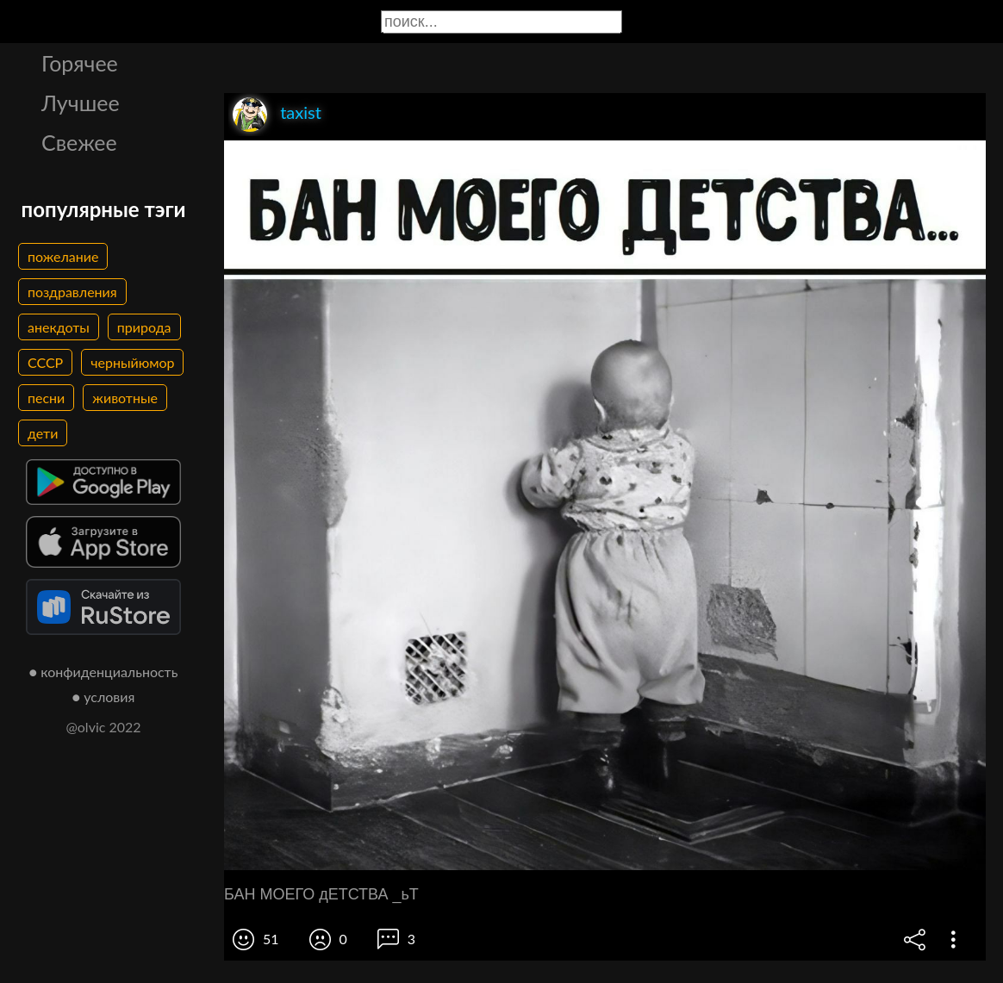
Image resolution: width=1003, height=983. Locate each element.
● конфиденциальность (103, 671)
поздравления (72, 291)
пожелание (63, 256)
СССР (45, 362)
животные (125, 397)
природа (144, 327)
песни (46, 397)
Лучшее (80, 102)
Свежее (79, 142)
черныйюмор (132, 362)
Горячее (79, 63)
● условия (103, 696)
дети (43, 433)
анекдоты (59, 327)
